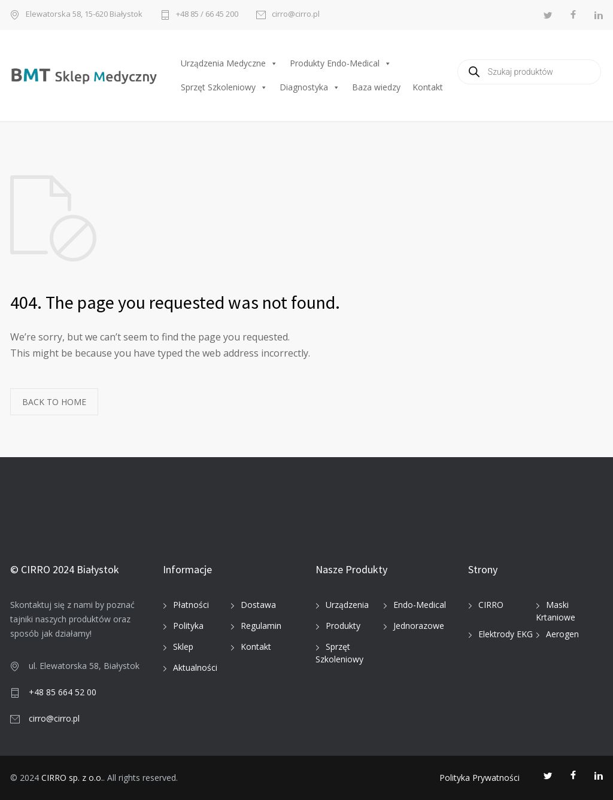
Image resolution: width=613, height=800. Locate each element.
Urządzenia (347, 604)
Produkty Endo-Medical (341, 63)
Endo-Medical (419, 604)
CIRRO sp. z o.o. (72, 777)
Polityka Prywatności (479, 777)
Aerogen (562, 634)
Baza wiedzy (376, 87)
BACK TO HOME (54, 401)
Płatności (191, 604)
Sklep (183, 646)
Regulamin (261, 625)
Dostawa (258, 604)
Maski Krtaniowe (555, 611)
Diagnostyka (310, 87)
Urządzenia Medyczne (229, 63)
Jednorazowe (418, 625)
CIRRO (490, 604)
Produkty (343, 625)
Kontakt (427, 87)
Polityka (188, 625)
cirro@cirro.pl (296, 14)
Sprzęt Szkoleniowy (224, 87)
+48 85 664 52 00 (62, 692)
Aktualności (195, 667)
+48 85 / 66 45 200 (207, 14)
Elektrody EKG (505, 634)
